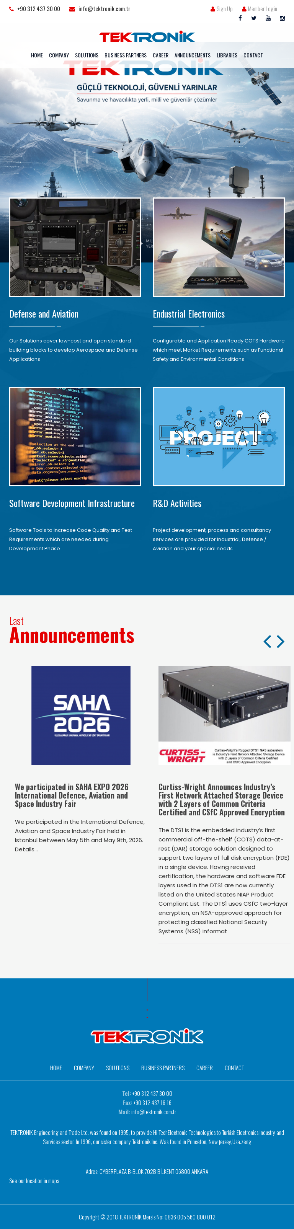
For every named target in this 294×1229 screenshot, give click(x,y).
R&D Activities (177, 503)
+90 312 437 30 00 (152, 1093)
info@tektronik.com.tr (153, 1111)
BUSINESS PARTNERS (126, 55)
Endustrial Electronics (189, 313)
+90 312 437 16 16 (152, 1102)
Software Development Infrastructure (72, 503)
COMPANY (59, 55)
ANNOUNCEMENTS (193, 55)
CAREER (160, 55)
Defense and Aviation (43, 313)
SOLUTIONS (86, 55)
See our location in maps (34, 1180)
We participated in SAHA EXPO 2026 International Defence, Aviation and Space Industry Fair (72, 795)
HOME (37, 55)
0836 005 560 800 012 (190, 1217)
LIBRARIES (227, 55)
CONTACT (253, 55)
